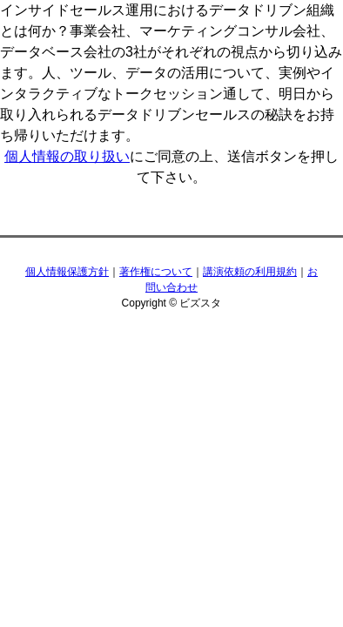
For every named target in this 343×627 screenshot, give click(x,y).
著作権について (155, 272)
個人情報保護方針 (67, 272)
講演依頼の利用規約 (250, 272)
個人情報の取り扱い (67, 156)
